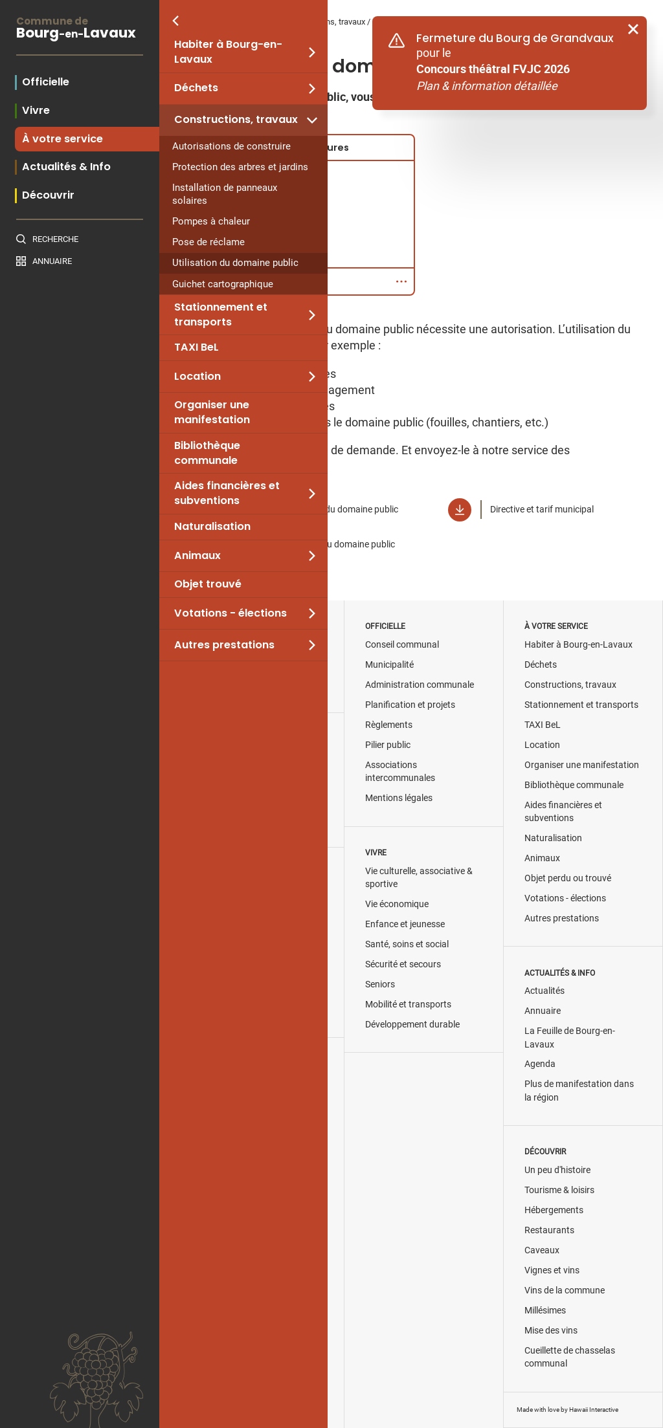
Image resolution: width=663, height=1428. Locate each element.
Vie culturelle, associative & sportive (419, 878)
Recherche (55, 239)
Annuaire (52, 261)
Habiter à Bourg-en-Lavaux (228, 52)
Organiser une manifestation (212, 412)
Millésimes (545, 1310)
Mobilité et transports (408, 1004)
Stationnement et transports (220, 314)
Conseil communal (402, 644)
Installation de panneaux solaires (224, 194)
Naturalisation (212, 527)
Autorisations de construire (231, 146)
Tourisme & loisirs (559, 1190)
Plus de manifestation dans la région (579, 1091)
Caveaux (541, 1250)
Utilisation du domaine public (235, 263)
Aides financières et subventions (227, 493)
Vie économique (397, 904)
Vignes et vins (551, 1270)
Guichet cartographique (222, 284)
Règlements (388, 724)
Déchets (196, 88)
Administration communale (419, 684)
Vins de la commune (564, 1290)
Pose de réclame (208, 242)
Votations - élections (230, 613)
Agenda (540, 1064)
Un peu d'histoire (557, 1170)
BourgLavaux (79, 29)
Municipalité (389, 664)
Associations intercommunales (400, 772)
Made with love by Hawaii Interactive (567, 1409)
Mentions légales (399, 798)
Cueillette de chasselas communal (569, 1357)
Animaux (197, 556)
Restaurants (549, 1230)
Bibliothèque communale (207, 453)
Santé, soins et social (407, 944)
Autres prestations (224, 645)
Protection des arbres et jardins (240, 167)
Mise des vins (551, 1330)
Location (197, 376)
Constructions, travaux (236, 120)
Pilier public (387, 745)
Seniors (380, 984)
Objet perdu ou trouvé (567, 878)
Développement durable (412, 1024)
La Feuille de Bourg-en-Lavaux (569, 1037)
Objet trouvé (208, 584)
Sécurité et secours (403, 964)
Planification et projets (410, 704)
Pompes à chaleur (211, 221)
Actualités (544, 990)
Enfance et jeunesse (405, 924)
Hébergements (553, 1210)
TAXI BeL (196, 347)
